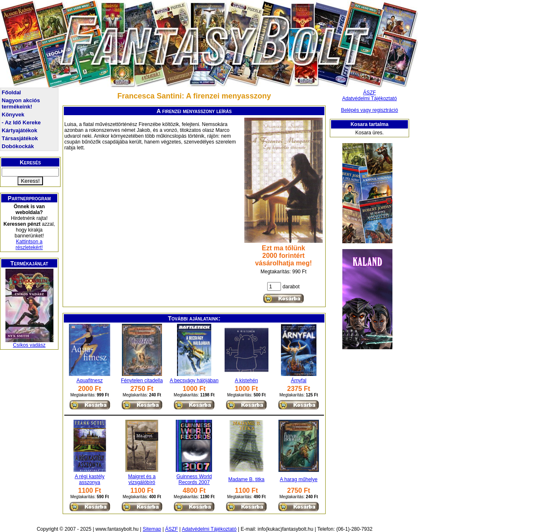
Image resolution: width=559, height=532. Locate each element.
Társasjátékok (20, 138)
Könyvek (13, 114)
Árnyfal (298, 380)
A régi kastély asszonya (89, 479)
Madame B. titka (246, 479)
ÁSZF (369, 93)
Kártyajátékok (19, 130)
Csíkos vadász (29, 345)
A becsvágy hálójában (194, 380)
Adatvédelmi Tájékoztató (369, 98)
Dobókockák (18, 146)
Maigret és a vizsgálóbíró (142, 479)
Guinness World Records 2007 (194, 479)
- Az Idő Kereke (21, 122)
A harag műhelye (298, 479)
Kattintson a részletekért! (29, 244)
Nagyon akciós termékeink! (21, 103)
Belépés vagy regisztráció (369, 110)
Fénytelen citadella (142, 380)
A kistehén (246, 380)
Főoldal (11, 92)
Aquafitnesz (89, 380)
